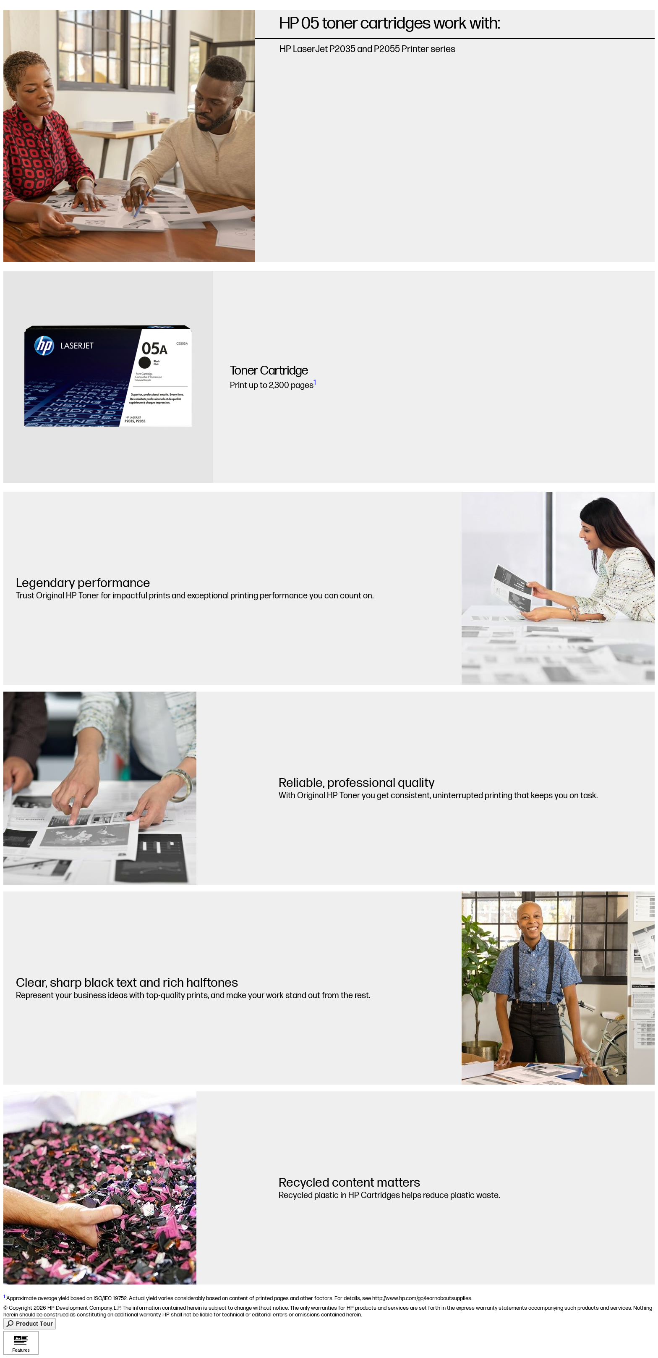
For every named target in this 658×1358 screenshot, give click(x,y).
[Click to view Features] (21, 1343)
